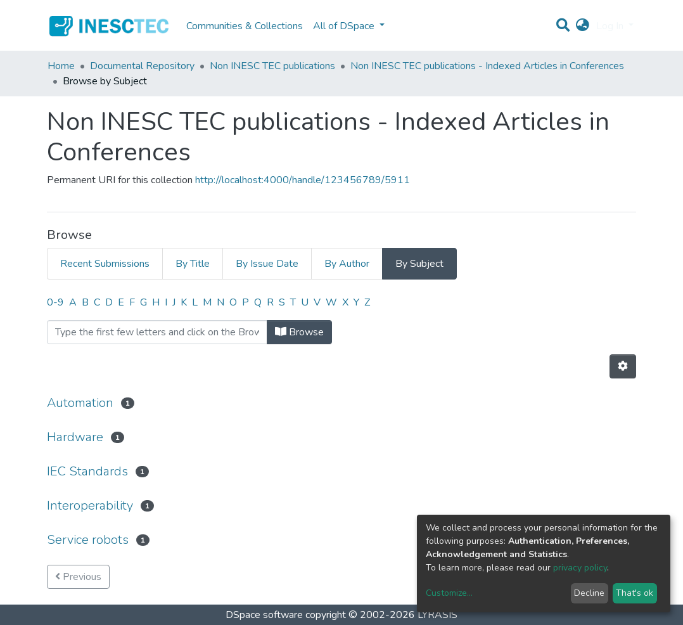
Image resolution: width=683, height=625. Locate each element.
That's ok (634, 593)
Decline (589, 593)
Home (61, 66)
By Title (193, 264)
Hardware (75, 437)
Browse (299, 332)
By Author (346, 264)
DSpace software (264, 615)
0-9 (55, 302)
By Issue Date (267, 264)
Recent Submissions (105, 264)
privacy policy (580, 568)
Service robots (88, 539)
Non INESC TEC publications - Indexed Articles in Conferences (487, 66)
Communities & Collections (244, 26)
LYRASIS (437, 615)
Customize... (449, 593)
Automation (80, 402)
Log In (611, 26)
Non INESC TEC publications (272, 66)
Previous (78, 577)
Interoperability (90, 505)
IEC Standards (87, 471)
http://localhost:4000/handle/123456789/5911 (302, 180)
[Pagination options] (623, 366)
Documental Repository (142, 66)
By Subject (419, 264)
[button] (582, 26)
